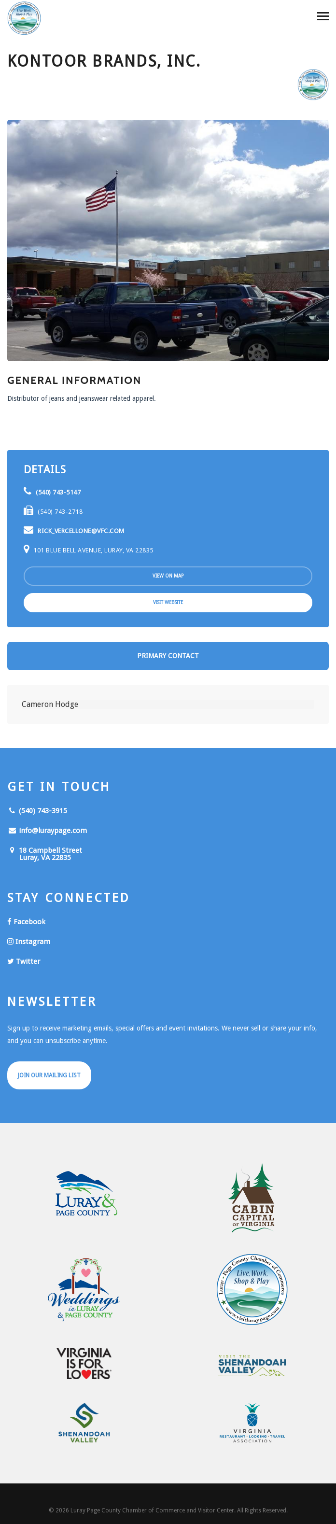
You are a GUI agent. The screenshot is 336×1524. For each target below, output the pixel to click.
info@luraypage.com (47, 830)
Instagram (28, 941)
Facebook (26, 921)
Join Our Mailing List (49, 1075)
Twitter (23, 961)
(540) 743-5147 (52, 492)
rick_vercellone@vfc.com (74, 531)
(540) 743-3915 (37, 810)
